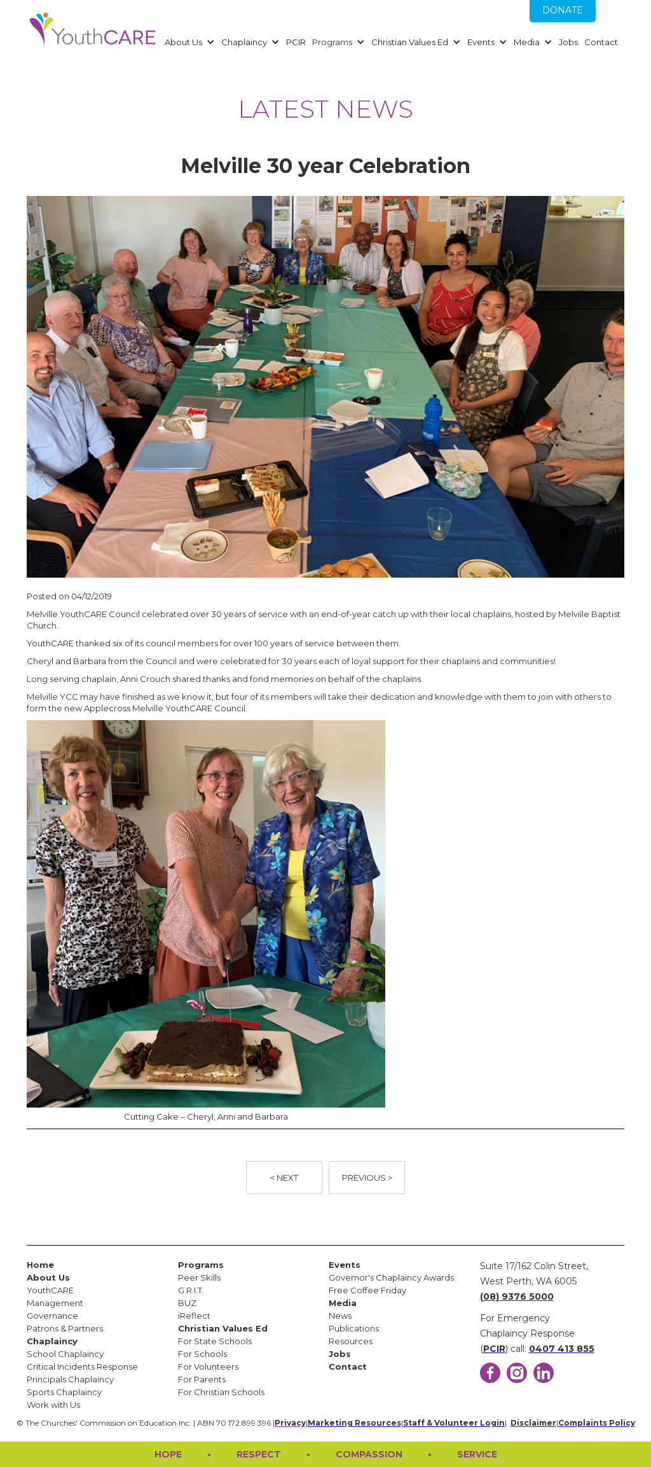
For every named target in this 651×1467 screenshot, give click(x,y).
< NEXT (284, 1177)
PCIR (296, 42)
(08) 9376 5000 (517, 1296)
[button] (188, 42)
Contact (601, 42)
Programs (332, 42)
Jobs (568, 42)
